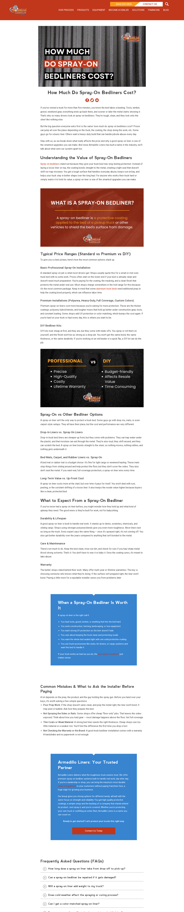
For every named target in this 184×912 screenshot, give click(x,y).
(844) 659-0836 (124, 4)
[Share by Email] (97, 101)
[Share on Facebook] (87, 101)
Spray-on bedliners (50, 164)
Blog (166, 10)
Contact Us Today (93, 830)
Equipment (98, 10)
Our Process (66, 10)
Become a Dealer (119, 10)
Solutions (138, 10)
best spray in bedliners (108, 654)
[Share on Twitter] (92, 101)
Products (83, 10)
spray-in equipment (67, 786)
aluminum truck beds (106, 288)
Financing (154, 10)
